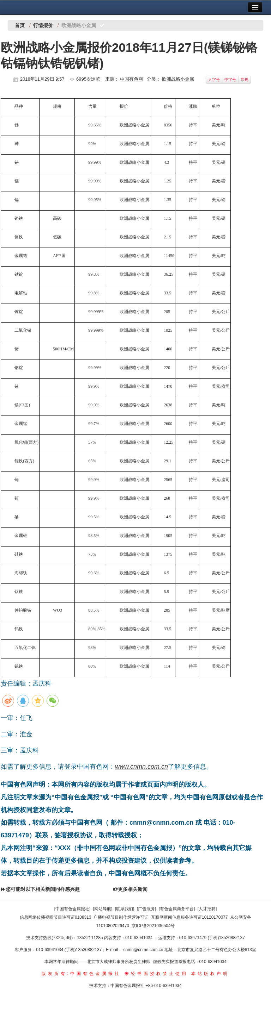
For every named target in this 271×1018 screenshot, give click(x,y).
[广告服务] (146, 908)
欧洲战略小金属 (178, 79)
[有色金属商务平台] (177, 908)
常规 (244, 79)
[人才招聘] (207, 908)
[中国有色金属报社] (72, 908)
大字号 (214, 79)
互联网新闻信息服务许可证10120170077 (189, 917)
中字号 (230, 79)
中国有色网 (131, 79)
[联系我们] (124, 908)
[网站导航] (103, 908)
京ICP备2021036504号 (153, 925)
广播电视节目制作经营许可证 (121, 917)
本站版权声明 (210, 973)
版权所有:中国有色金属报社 (81, 973)
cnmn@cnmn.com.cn (144, 949)
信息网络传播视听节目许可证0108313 (55, 917)
